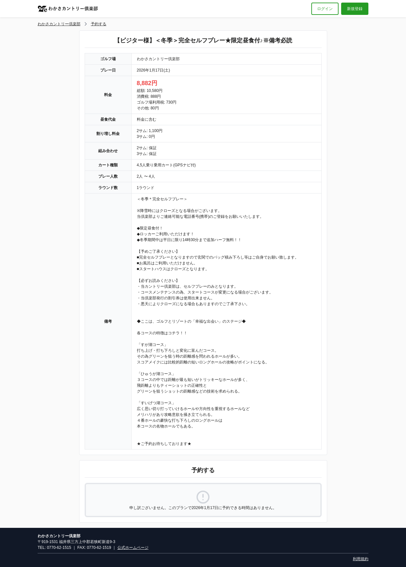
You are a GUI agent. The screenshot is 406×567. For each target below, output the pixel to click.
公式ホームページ (133, 547)
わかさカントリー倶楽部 (59, 24)
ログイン (325, 8)
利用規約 (360, 559)
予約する (98, 24)
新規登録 (355, 8)
